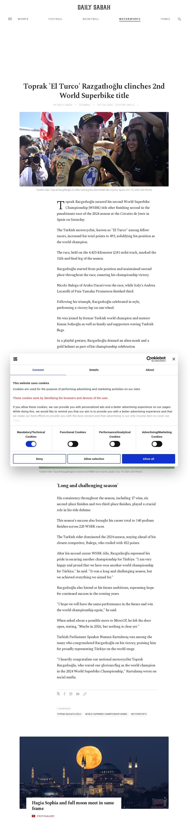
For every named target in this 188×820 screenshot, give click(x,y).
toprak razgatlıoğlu (69, 714)
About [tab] (150, 369)
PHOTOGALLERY (45, 816)
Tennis (165, 19)
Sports (23, 19)
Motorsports (129, 19)
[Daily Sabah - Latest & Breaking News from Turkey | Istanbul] (94, 7)
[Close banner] (174, 359)
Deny (39, 458)
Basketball (91, 19)
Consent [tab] (38, 369)
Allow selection (94, 458)
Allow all (148, 458)
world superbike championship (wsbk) (106, 714)
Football (55, 19)
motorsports (139, 714)
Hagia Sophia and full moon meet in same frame (74, 805)
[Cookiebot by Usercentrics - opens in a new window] (149, 359)
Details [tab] (94, 369)
